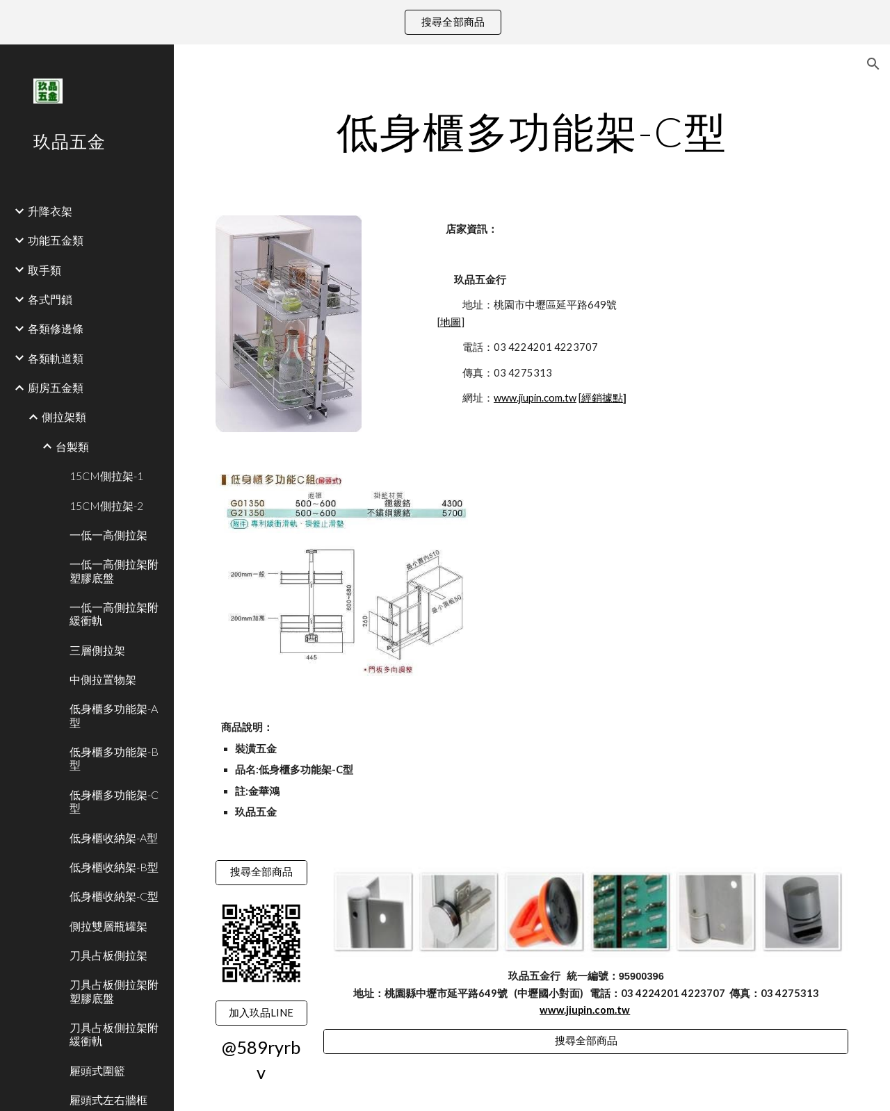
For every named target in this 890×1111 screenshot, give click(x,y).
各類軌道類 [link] (55, 358)
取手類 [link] (44, 270)
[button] (873, 64)
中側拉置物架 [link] (103, 679)
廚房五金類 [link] (55, 387)
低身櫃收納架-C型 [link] (114, 896)
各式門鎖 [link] (50, 299)
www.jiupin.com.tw (535, 398)
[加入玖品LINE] (261, 1013)
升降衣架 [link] (50, 210)
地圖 (450, 322)
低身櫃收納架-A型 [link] (114, 837)
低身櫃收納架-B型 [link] (114, 866)
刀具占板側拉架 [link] (108, 955)
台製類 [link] (72, 446)
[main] (532, 131)
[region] (445, 22)
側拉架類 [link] (64, 416)
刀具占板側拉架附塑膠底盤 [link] (114, 991)
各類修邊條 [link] (55, 328)
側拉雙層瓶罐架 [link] (108, 925)
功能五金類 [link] (55, 240)
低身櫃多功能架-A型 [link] (114, 715)
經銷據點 (602, 398)
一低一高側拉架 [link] (108, 534)
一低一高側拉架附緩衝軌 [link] (114, 613)
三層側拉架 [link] (97, 650)
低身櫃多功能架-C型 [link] (114, 801)
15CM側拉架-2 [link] (106, 505)
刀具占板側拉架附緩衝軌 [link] (114, 1034)
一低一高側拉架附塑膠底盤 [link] (114, 570)
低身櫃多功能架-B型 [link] (114, 758)
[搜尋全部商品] (261, 872)
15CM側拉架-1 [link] (106, 475)
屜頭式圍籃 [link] (97, 1070)
